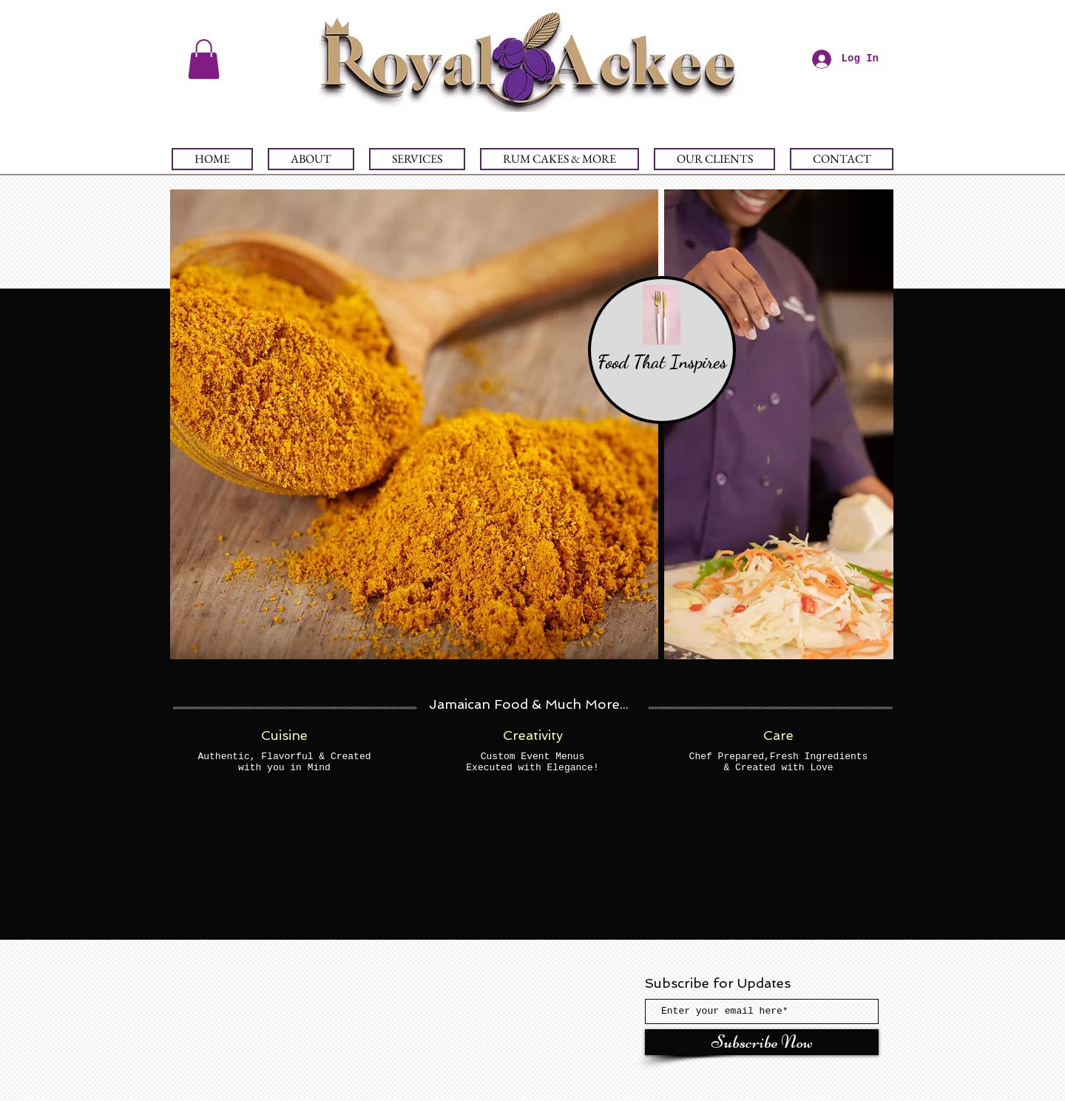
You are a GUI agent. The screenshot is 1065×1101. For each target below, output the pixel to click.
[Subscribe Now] (762, 1042)
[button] (203, 59)
